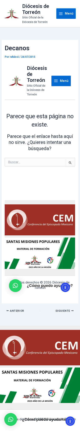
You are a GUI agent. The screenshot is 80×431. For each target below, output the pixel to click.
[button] (10, 419)
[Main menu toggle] (66, 13)
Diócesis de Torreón (35, 9)
